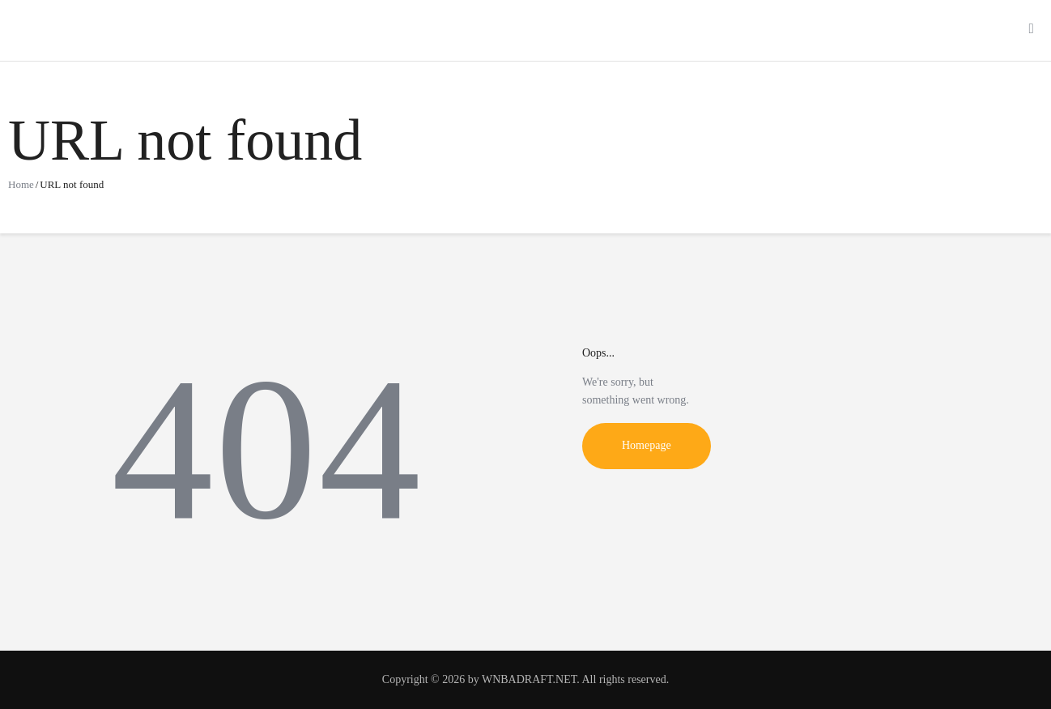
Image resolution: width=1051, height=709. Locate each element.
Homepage (646, 445)
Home (21, 184)
